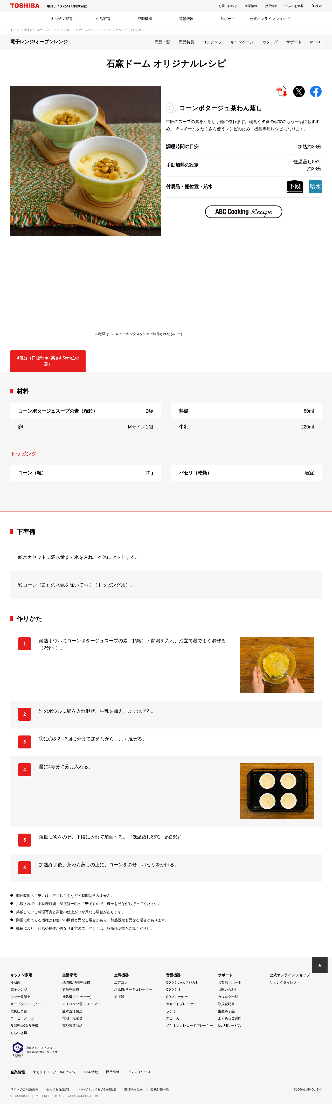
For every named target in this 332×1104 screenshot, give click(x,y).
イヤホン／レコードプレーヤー (189, 1025)
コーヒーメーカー (23, 1018)
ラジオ (171, 1011)
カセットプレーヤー (181, 1004)
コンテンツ (212, 42)
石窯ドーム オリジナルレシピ (83, 29)
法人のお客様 (294, 6)
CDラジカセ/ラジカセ (182, 982)
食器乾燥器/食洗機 (24, 1025)
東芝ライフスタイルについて (55, 1072)
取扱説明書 (226, 1004)
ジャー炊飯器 (20, 997)
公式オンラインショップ (270, 19)
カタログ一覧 (228, 997)
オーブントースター (25, 1004)
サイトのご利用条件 (24, 1089)
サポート (227, 19)
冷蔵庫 (15, 982)
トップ (14, 29)
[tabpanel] (166, 442)
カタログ (270, 42)
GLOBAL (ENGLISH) (307, 1089)
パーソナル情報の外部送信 (97, 1089)
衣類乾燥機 (70, 989)
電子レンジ (18, 989)
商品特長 (186, 42)
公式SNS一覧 (160, 1089)
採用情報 (271, 6)
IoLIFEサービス (229, 1025)
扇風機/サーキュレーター (133, 989)
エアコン (121, 982)
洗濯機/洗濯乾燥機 (76, 982)
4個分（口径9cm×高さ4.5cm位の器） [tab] (48, 361)
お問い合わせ (227, 6)
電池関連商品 (72, 1025)
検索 (318, 6)
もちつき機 (18, 1033)
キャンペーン (242, 42)
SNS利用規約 (133, 1089)
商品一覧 (162, 42)
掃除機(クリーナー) (77, 997)
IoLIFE (316, 42)
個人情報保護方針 (58, 1089)
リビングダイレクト (285, 982)
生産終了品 (226, 1011)
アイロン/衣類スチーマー (81, 1004)
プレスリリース (139, 1072)
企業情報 (251, 6)
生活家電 (103, 19)
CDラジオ (173, 989)
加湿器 (119, 997)
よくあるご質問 (229, 1018)
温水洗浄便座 (72, 1011)
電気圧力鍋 (18, 1011)
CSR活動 (91, 1072)
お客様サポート (229, 982)
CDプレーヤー (177, 997)
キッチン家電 (62, 19)
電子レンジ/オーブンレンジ (41, 29)
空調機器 (144, 19)
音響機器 (186, 19)
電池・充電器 (72, 1018)
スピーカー (174, 1018)
